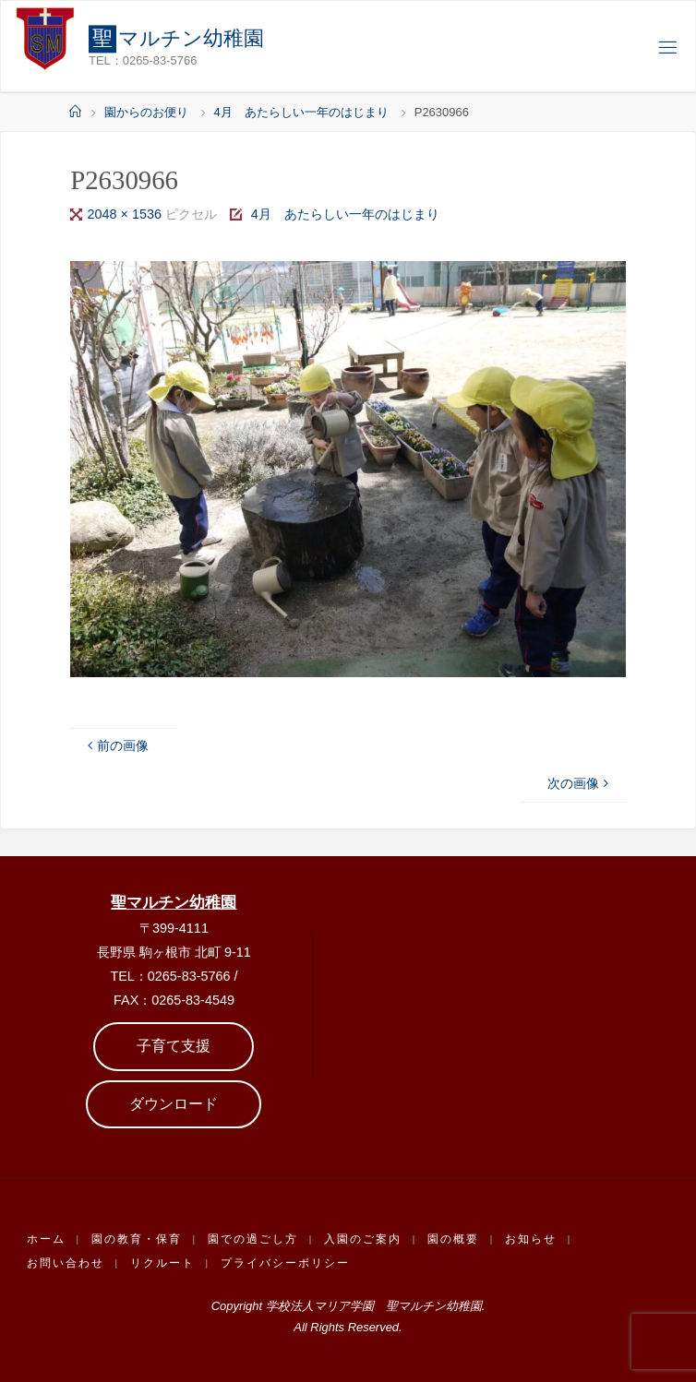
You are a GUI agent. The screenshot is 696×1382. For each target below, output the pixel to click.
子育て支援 (173, 1046)
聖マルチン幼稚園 (173, 902)
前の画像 (116, 745)
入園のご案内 (363, 1239)
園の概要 (453, 1239)
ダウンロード (173, 1104)
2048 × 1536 (126, 214)
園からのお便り (146, 112)
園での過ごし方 (253, 1239)
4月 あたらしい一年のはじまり (301, 112)
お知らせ (531, 1239)
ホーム (46, 1239)
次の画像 (579, 783)
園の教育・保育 (136, 1239)
